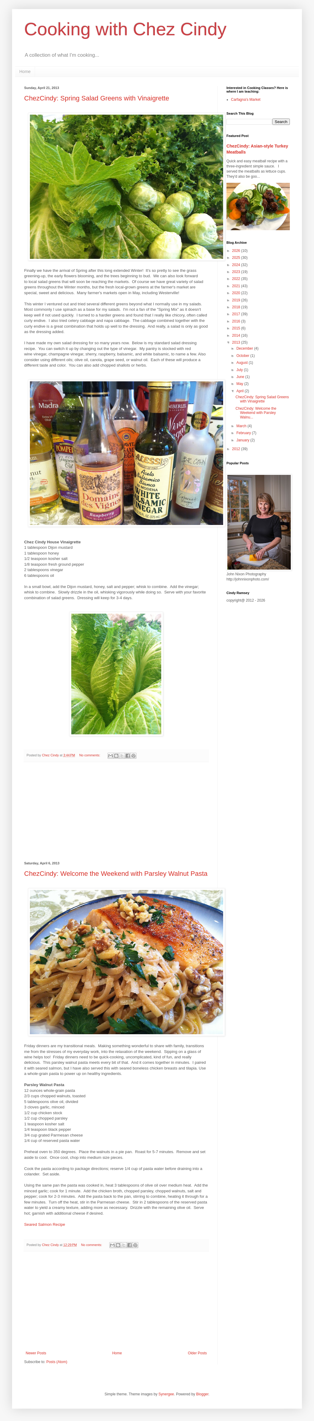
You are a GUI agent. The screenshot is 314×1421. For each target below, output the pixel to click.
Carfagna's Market (246, 99)
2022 (236, 279)
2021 (236, 286)
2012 (236, 449)
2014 (236, 335)
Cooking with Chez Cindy (125, 29)
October (243, 356)
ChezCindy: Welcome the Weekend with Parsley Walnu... (256, 412)
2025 (236, 258)
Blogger (202, 1394)
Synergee (166, 1394)
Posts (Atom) (56, 1362)
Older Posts (197, 1353)
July (240, 370)
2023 (236, 272)
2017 (236, 314)
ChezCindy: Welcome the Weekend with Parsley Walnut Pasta (115, 873)
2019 (236, 300)
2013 (236, 342)
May (240, 384)
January (243, 440)
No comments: (90, 755)
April (240, 391)
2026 (236, 251)
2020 (236, 293)
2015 (236, 328)
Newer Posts (36, 1353)
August (242, 363)
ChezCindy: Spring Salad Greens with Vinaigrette (96, 98)
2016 (236, 321)
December (245, 348)
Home (24, 71)
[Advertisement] (116, 812)
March (242, 426)
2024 (236, 265)
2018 (236, 307)
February (244, 433)
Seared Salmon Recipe (44, 1224)
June (240, 377)
